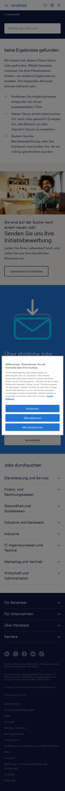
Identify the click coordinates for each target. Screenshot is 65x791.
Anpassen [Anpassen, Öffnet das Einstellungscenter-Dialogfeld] (32, 408)
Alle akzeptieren (32, 427)
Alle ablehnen (32, 417)
